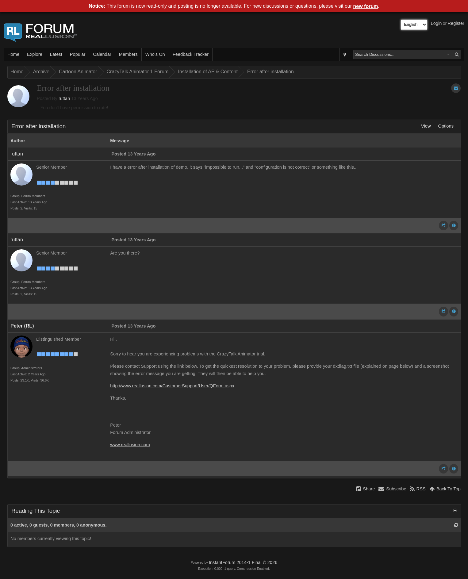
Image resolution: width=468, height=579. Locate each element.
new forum (365, 6)
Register (455, 23)
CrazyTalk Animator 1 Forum (138, 71)
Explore (34, 54)
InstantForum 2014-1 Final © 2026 (243, 562)
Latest (56, 54)
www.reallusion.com (130, 444)
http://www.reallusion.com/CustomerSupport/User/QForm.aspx (172, 385)
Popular (77, 54)
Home (13, 54)
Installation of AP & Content (208, 71)
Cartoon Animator (78, 71)
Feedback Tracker (190, 54)
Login (436, 23)
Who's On (155, 54)
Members (128, 54)
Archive (41, 71)
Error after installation (270, 71)
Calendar (102, 54)
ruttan (64, 98)
